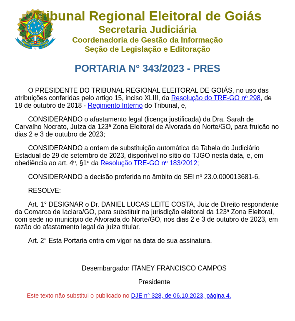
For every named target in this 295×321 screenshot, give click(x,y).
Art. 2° (37, 240)
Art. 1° (37, 204)
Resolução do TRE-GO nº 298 (216, 97)
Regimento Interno (115, 105)
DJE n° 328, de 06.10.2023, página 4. (181, 295)
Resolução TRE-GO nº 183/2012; (149, 163)
